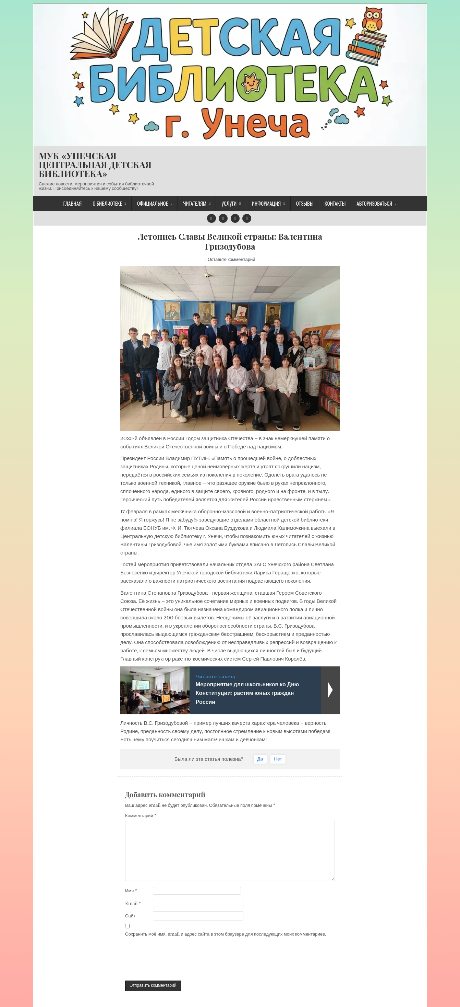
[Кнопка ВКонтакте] (223, 218)
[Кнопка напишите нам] (235, 218)
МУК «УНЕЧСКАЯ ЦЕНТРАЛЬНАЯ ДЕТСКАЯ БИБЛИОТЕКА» (95, 165)
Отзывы (305, 203)
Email (133, 903)
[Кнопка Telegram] (211, 218)
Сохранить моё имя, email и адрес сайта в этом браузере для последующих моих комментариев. (225, 934)
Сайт (130, 915)
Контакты (335, 203)
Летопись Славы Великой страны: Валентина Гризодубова (230, 241)
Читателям (194, 203)
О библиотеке (107, 203)
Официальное (152, 203)
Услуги (229, 203)
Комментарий (140, 815)
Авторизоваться (374, 203)
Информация (266, 203)
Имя (131, 890)
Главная (72, 203)
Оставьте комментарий (231, 259)
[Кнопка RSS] (246, 218)
